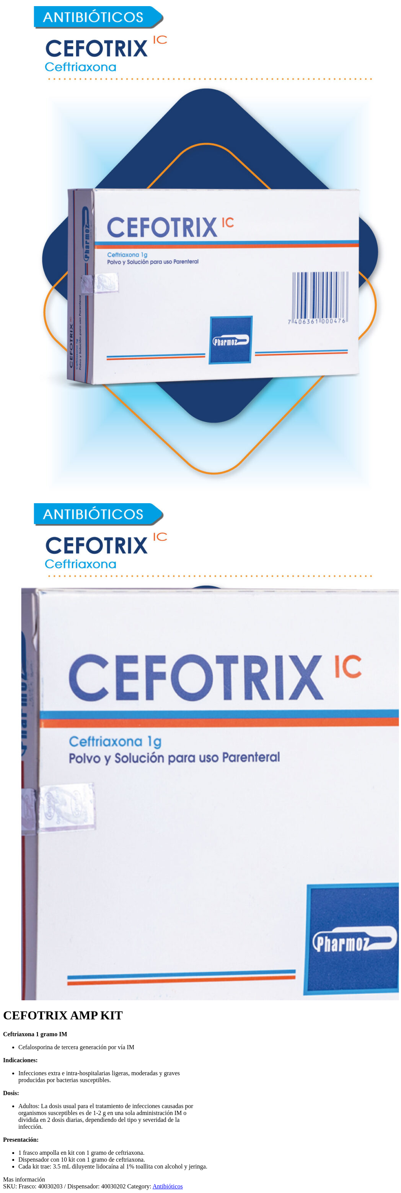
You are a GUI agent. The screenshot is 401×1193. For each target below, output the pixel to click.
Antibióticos (168, 1186)
